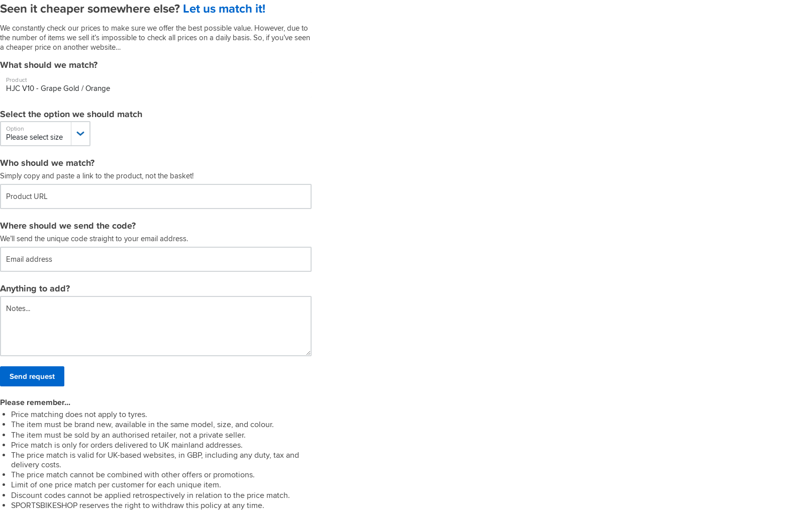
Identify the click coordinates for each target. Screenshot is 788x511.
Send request (32, 376)
